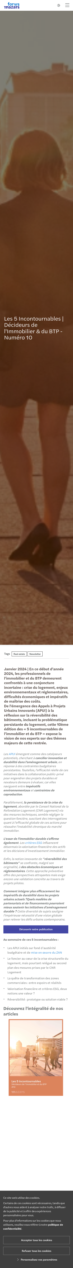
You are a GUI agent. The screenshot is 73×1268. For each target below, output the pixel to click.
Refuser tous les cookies (36, 1251)
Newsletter (35, 654)
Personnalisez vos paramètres (36, 1259)
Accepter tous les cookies (36, 1240)
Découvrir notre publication (34, 929)
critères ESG (32, 842)
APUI (10, 754)
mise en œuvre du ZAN (45, 952)
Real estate (19, 654)
